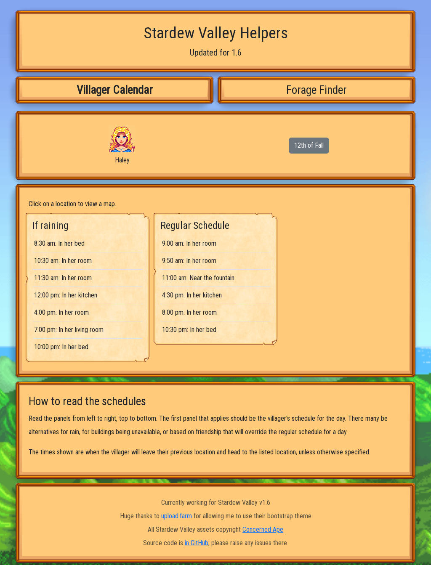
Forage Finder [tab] (316, 90)
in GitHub (196, 543)
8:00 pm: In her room (189, 312)
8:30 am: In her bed (59, 243)
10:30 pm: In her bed (189, 330)
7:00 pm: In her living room (69, 330)
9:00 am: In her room (189, 243)
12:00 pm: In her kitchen (65, 295)
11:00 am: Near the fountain (198, 278)
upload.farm (176, 516)
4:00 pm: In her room (61, 312)
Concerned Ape (262, 529)
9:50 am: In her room (189, 261)
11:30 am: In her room (63, 278)
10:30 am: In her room (63, 261)
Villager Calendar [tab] (115, 90)
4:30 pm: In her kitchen (192, 295)
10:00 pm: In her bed (61, 347)
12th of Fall (309, 145)
